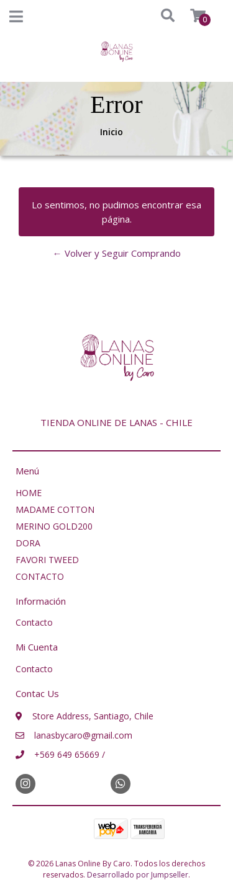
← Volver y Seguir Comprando (117, 253)
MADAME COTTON (55, 509)
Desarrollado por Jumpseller (137, 874)
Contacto (34, 622)
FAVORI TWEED (47, 560)
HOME (29, 493)
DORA (28, 543)
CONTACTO (40, 576)
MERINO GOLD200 (54, 526)
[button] (156, 16)
